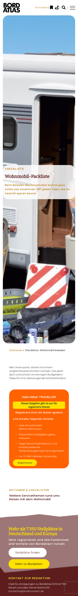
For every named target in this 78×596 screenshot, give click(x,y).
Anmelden (41, 7)
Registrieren (25, 462)
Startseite (15, 350)
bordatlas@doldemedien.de (26, 591)
